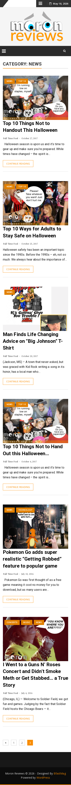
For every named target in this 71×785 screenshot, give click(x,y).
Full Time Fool (10, 138)
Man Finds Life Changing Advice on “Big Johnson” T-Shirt (33, 341)
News (9, 81)
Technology (25, 510)
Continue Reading (18, 163)
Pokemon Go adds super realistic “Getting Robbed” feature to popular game (32, 559)
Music (26, 622)
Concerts (12, 622)
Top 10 (22, 81)
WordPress (43, 777)
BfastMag (60, 773)
